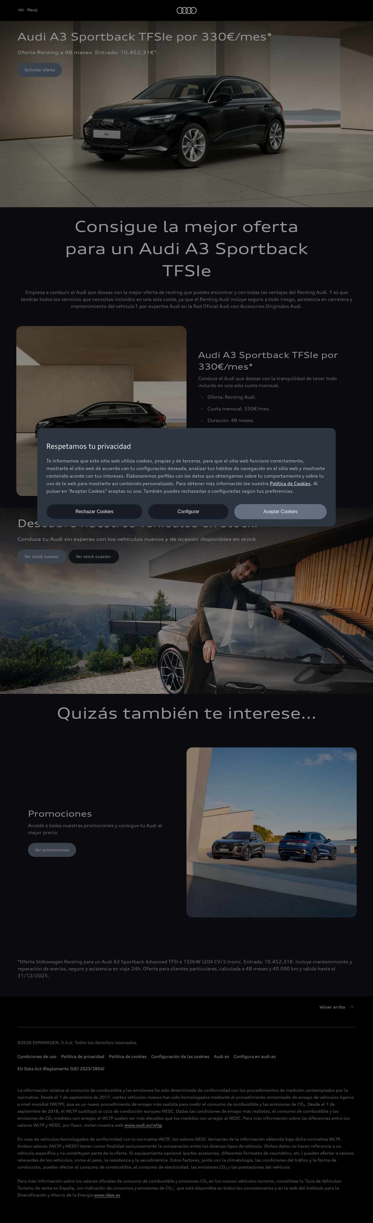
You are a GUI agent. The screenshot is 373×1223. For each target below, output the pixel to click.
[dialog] (186, 477)
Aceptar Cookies (280, 511)
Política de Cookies (290, 483)
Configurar (188, 511)
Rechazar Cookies (94, 511)
